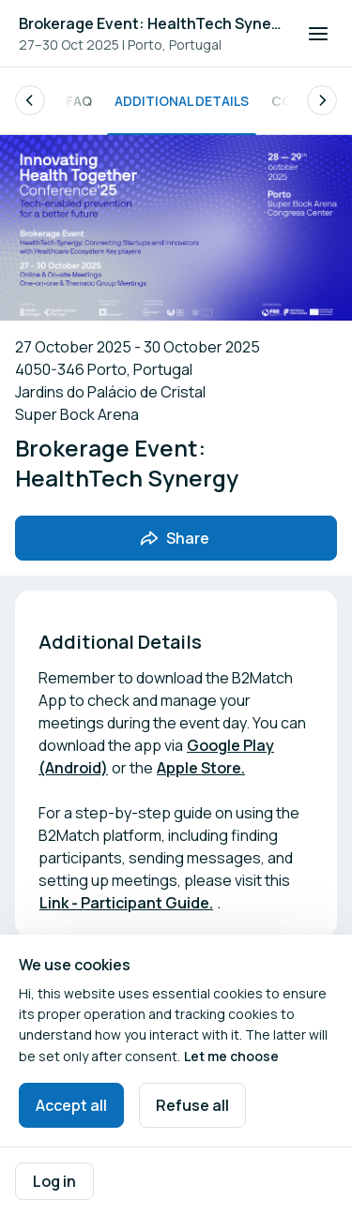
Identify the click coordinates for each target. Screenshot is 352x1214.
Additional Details (182, 101)
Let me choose (231, 1056)
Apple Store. (201, 767)
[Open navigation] (318, 33)
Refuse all (192, 1105)
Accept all (71, 1105)
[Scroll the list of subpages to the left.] (30, 100)
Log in (54, 1181)
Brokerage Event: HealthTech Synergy (151, 23)
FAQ (79, 101)
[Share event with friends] (176, 538)
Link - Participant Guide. (126, 902)
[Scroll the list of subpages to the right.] (322, 100)
